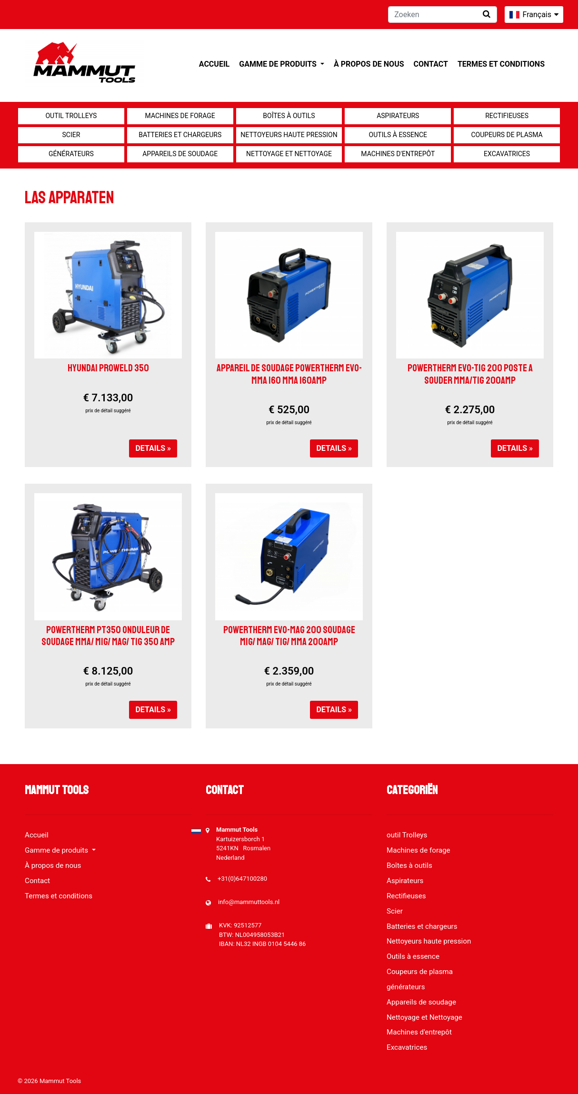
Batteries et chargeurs (180, 135)
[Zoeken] (442, 14)
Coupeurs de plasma (507, 135)
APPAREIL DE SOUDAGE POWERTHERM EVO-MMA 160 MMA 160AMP (289, 374)
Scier (71, 135)
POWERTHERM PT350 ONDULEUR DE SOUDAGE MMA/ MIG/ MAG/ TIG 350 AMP (108, 636)
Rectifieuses (506, 115)
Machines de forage (180, 115)
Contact (431, 64)
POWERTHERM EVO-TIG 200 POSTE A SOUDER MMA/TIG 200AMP (470, 374)
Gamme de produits (279, 64)
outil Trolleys (71, 115)
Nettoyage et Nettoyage (289, 154)
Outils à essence (398, 135)
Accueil (214, 64)
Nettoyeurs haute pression (288, 135)
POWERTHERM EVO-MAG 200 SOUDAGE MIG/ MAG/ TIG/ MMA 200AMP (289, 636)
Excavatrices (507, 154)
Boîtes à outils (289, 115)
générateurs (71, 154)
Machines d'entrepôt (398, 154)
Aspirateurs (398, 115)
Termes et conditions (501, 64)
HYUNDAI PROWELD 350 (108, 368)
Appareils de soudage (180, 154)
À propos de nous (369, 64)
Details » (153, 448)
